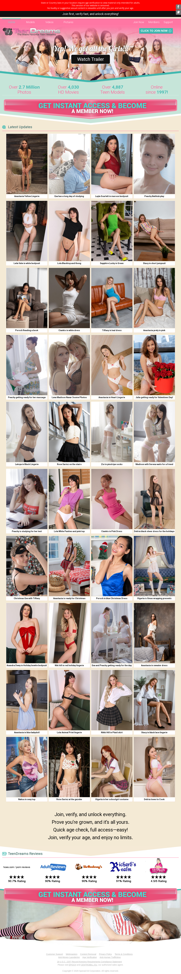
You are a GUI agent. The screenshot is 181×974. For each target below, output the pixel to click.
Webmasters (71, 954)
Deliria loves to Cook (154, 799)
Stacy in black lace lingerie (154, 732)
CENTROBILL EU (89, 965)
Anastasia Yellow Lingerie (26, 196)
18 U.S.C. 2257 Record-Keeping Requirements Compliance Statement (89, 962)
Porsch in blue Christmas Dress (111, 598)
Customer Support (54, 954)
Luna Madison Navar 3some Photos (69, 397)
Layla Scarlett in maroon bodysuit (111, 196)
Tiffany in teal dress (112, 330)
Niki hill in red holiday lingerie (69, 665)
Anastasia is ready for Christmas (69, 598)
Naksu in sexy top (26, 799)
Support (168, 22)
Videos (49, 22)
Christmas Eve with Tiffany (27, 598)
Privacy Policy (105, 954)
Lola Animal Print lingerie (69, 732)
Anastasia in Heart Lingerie (111, 397)
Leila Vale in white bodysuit (27, 263)
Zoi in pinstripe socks (111, 464)
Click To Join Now (154, 30)
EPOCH (72, 965)
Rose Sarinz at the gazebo (69, 799)
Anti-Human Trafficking (110, 957)
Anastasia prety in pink (154, 330)
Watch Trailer (90, 59)
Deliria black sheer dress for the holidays (154, 531)
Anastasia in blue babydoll (27, 732)
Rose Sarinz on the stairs (69, 464)
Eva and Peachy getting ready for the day (112, 665)
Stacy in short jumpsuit (154, 263)
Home (11, 22)
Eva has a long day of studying (69, 196)
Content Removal (88, 954)
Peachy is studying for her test (27, 531)
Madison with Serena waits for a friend (154, 464)
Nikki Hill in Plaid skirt (112, 732)
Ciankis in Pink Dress (111, 531)
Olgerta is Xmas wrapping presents (154, 598)
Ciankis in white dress (69, 330)
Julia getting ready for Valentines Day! (154, 397)
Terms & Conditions (124, 954)
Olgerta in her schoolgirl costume (111, 799)
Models (30, 22)
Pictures (68, 22)
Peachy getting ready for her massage (27, 397)
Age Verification (90, 957)
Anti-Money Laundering (69, 957)
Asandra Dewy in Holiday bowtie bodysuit (27, 665)
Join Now (138, 22)
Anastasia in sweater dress (154, 665)
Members (154, 22)
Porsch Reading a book (26, 330)
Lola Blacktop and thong (69, 263)
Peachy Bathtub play (154, 196)
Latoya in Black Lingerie (27, 464)
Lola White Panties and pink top (69, 531)
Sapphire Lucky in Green (112, 263)
